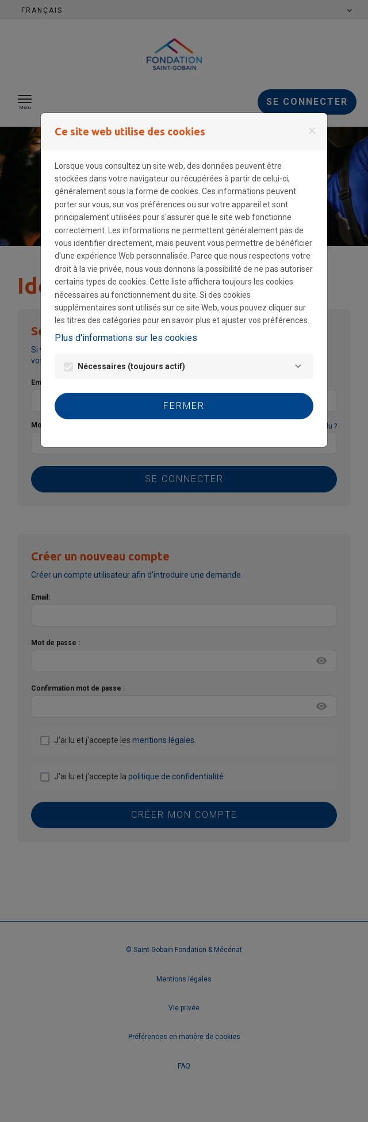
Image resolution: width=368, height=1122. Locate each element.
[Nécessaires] (298, 366)
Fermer (184, 405)
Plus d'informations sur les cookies (126, 337)
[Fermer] (312, 130)
